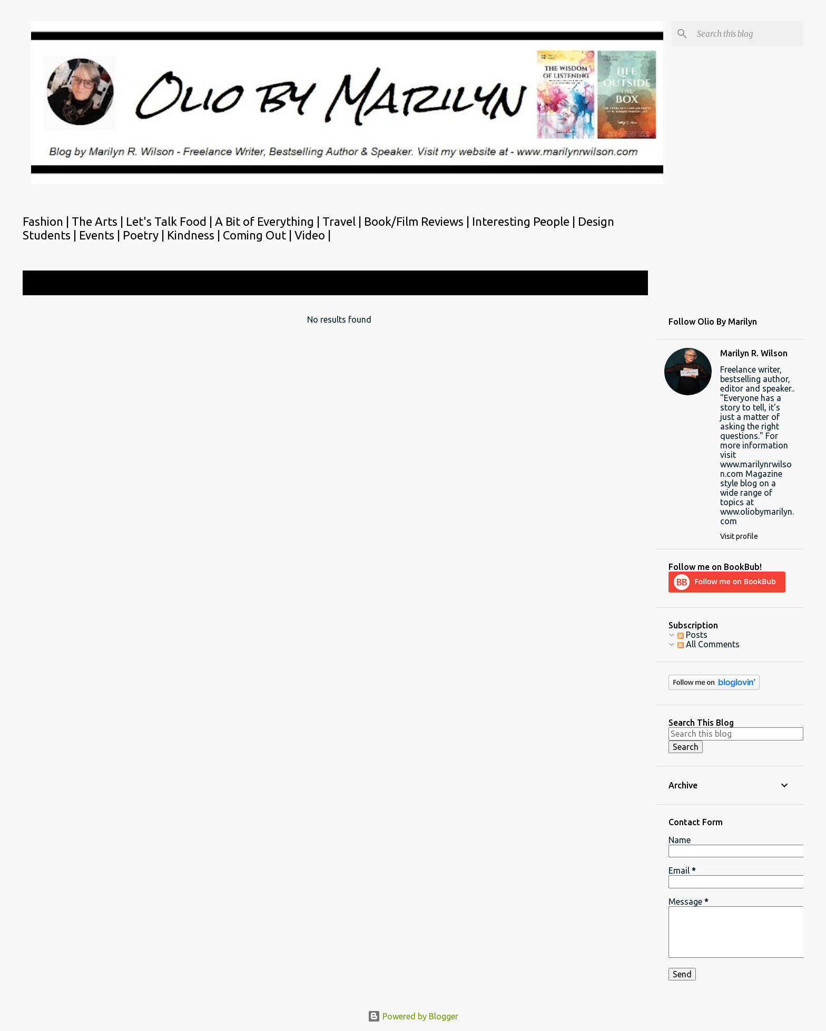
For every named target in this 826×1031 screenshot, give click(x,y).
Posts (692, 634)
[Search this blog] (748, 33)
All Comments (708, 644)
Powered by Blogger (413, 1016)
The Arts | (99, 221)
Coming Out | (258, 235)
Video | (312, 235)
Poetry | (145, 235)
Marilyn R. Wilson (754, 353)
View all (626, 284)
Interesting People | (525, 221)
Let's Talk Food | (170, 221)
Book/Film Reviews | (418, 221)
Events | (101, 235)
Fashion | (47, 221)
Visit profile (739, 536)
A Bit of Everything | (268, 221)
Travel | (343, 221)
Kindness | (195, 235)
